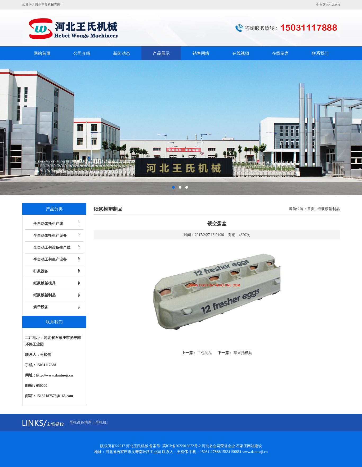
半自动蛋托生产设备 (50, 236)
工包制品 (204, 353)
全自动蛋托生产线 (48, 224)
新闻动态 (121, 53)
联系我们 (320, 53)
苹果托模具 (243, 353)
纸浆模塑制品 (44, 295)
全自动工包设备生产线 (51, 248)
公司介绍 (81, 53)
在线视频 (240, 53)
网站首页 (42, 53)
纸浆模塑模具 (44, 283)
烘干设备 (40, 307)
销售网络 (201, 53)
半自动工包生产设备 (50, 259)
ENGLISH (333, 5)
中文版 (321, 5)
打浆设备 (40, 271)
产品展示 (161, 53)
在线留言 (280, 53)
